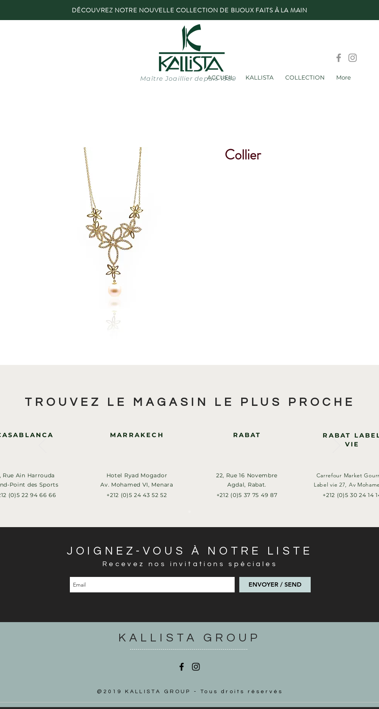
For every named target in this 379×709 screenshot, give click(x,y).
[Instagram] (352, 57)
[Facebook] (338, 57)
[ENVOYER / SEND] (275, 584)
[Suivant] (336, 446)
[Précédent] (42, 446)
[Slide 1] (189, 512)
